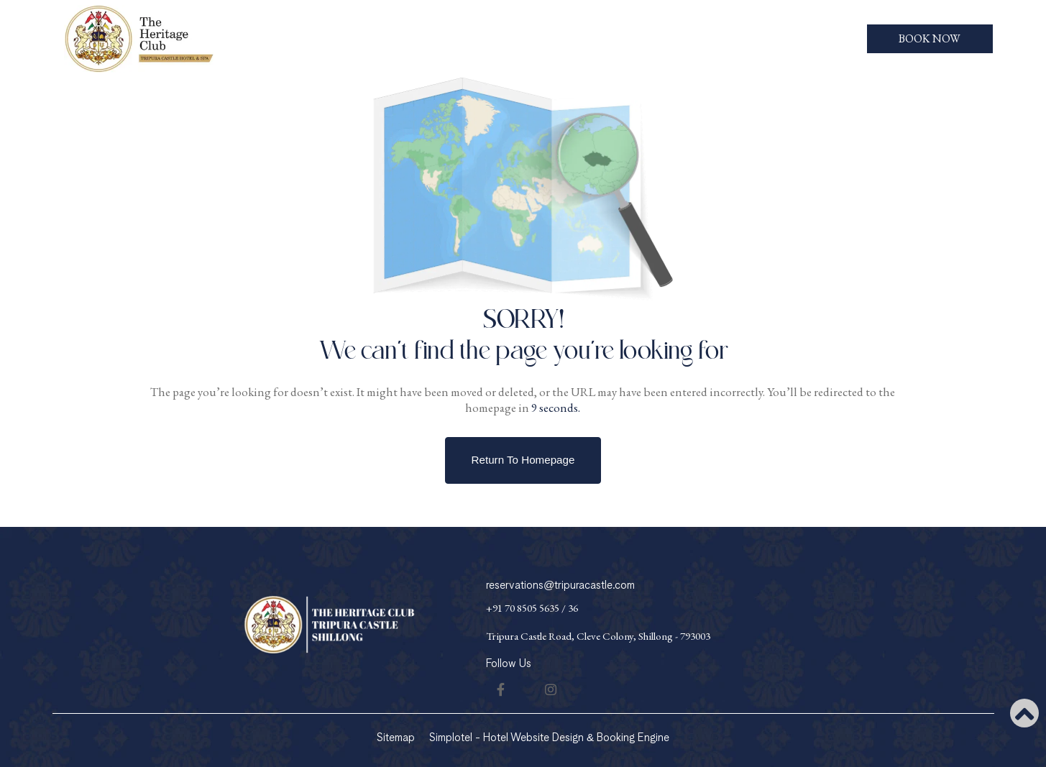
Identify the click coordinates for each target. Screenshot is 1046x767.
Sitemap (396, 737)
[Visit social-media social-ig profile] (550, 689)
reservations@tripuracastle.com (560, 585)
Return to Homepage (523, 460)
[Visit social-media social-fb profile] (500, 689)
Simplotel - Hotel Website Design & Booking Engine (549, 737)
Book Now (929, 38)
